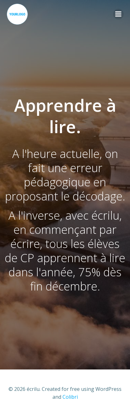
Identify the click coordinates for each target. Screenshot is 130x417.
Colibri (70, 396)
